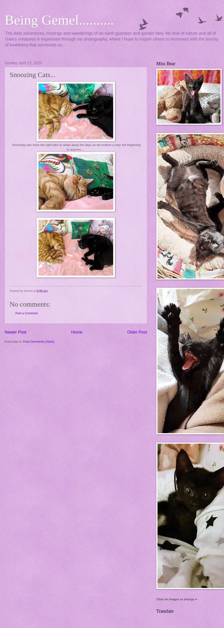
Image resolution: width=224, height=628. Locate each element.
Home (76, 332)
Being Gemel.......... (59, 20)
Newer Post (15, 332)
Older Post (137, 332)
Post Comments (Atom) (38, 341)
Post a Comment (26, 313)
